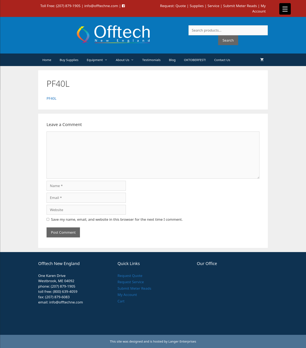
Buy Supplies (69, 60)
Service (213, 5)
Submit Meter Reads (240, 5)
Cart (121, 301)
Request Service (131, 281)
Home (46, 60)
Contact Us (222, 60)
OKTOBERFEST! (195, 60)
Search (228, 40)
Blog (172, 60)
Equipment (99, 60)
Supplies (197, 5)
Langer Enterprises (182, 341)
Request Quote (130, 275)
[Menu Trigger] (285, 9)
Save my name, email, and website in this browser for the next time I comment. (117, 219)
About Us (127, 60)
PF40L (51, 98)
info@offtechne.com (101, 5)
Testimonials (151, 60)
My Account (127, 294)
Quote (181, 5)
